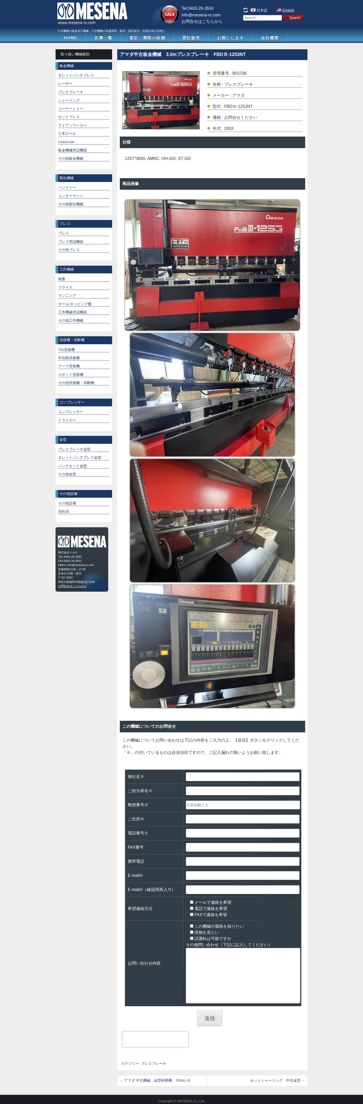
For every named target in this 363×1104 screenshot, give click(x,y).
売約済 (63, 512)
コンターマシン (70, 196)
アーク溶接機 (69, 366)
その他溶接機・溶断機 (76, 383)
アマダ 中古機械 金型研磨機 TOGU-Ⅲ (155, 1080)
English (288, 10)
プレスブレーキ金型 (74, 449)
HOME (71, 38)
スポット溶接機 (70, 375)
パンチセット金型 (72, 466)
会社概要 (270, 38)
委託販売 (191, 38)
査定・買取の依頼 (147, 38)
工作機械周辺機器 (72, 312)
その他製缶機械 (70, 204)
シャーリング (69, 100)
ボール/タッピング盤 (75, 304)
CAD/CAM (66, 142)
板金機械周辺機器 (72, 150)
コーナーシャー (70, 109)
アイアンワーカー (72, 125)
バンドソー (67, 187)
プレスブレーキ (153, 1063)
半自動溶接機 (69, 358)
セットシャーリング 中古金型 (277, 1080)
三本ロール (67, 134)
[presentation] (155, 1039)
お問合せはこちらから (202, 21)
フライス (65, 287)
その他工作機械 (70, 320)
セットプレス (69, 117)
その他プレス (69, 250)
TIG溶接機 (66, 350)
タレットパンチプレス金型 (79, 457)
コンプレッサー (70, 412)
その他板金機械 (70, 158)
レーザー (65, 84)
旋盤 (61, 279)
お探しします (230, 38)
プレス (63, 233)
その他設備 (67, 503)
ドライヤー (67, 420)
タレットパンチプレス (76, 75)
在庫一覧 (103, 38)
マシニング (67, 295)
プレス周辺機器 (70, 242)
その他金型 (67, 474)
